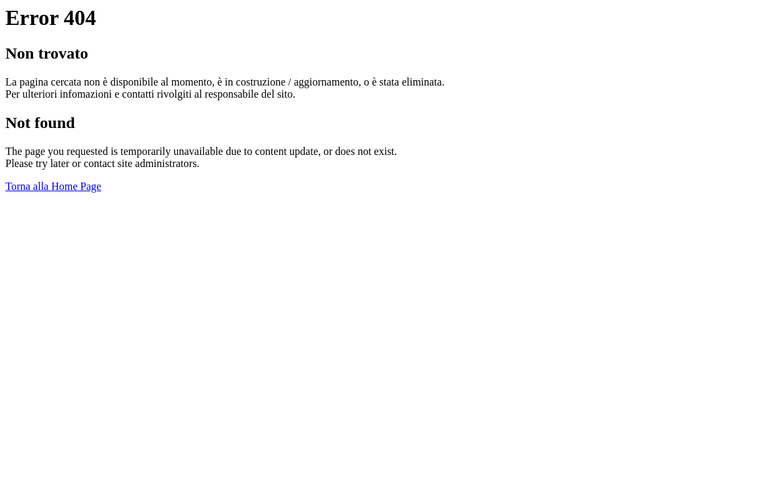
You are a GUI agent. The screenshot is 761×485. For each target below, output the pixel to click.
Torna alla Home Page (53, 186)
